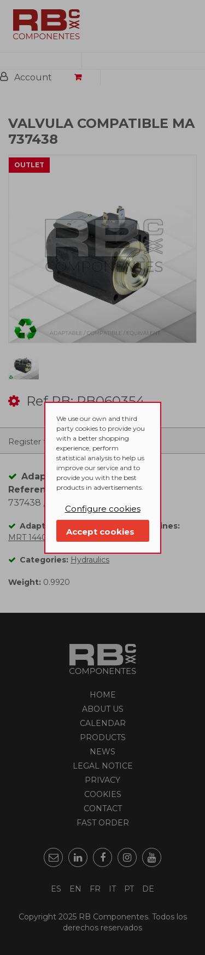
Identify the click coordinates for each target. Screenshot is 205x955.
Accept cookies (100, 531)
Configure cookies (102, 508)
